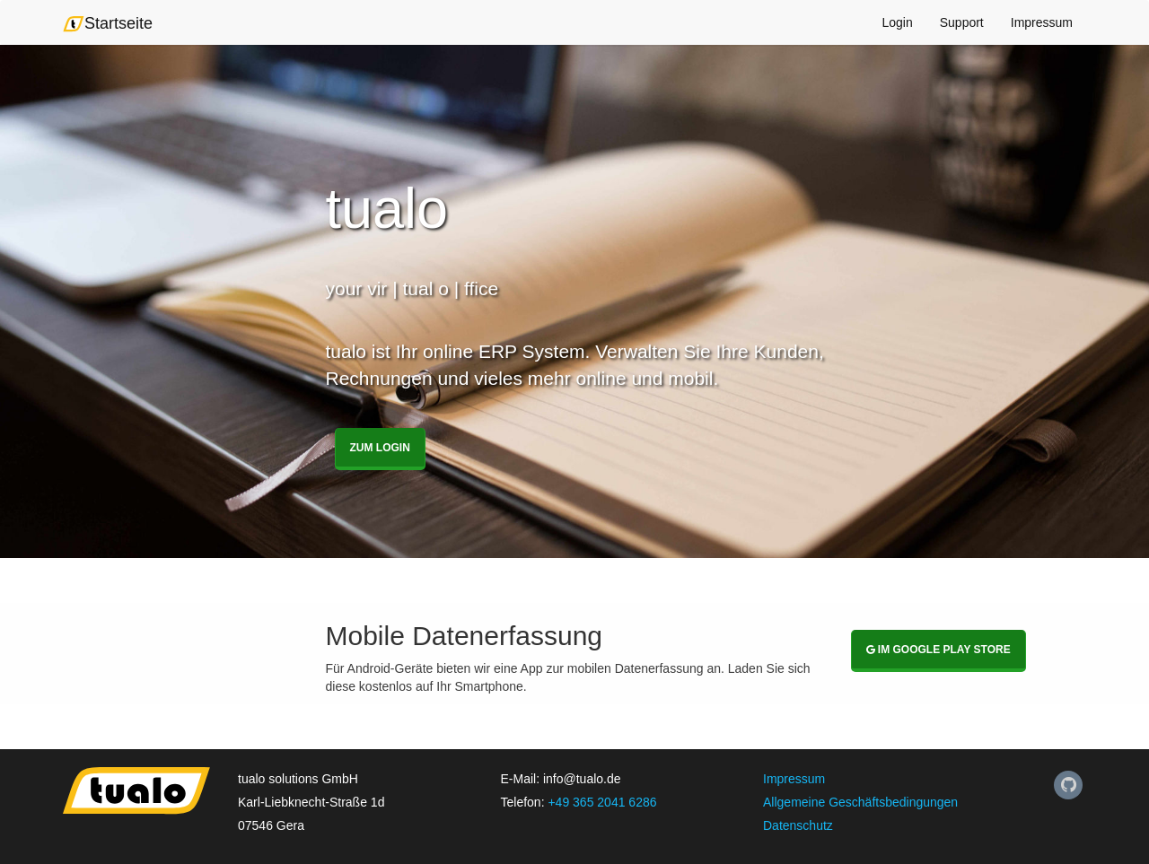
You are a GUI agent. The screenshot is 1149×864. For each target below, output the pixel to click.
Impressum (1042, 22)
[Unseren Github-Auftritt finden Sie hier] (1068, 785)
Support (962, 22)
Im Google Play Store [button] (938, 649)
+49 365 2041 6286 (602, 802)
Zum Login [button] (380, 447)
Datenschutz (798, 825)
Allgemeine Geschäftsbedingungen (860, 802)
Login (896, 22)
